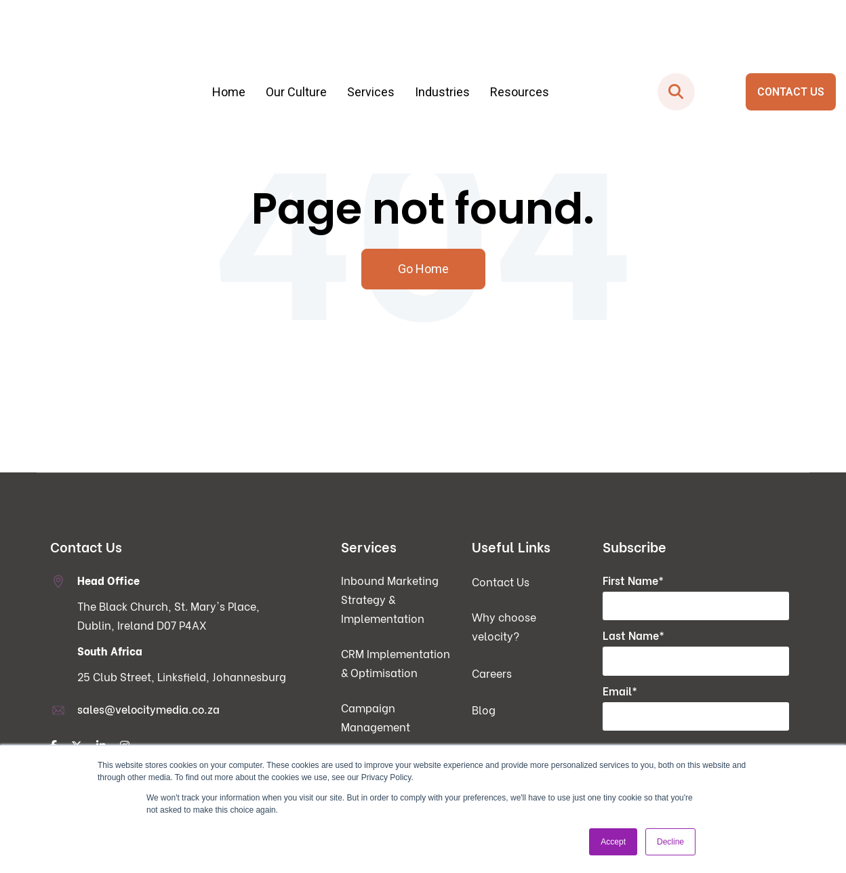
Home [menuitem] (228, 46)
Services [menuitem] (371, 46)
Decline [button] (670, 842)
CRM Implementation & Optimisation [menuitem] (395, 664)
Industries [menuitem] (442, 46)
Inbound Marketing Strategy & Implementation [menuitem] (390, 600)
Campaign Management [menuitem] (375, 718)
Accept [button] (613, 842)
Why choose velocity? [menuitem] (504, 627)
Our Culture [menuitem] (296, 46)
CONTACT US (790, 45)
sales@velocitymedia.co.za (148, 710)
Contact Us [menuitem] (500, 582)
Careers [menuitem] (492, 673)
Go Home (423, 269)
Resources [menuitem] (519, 46)
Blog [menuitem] (484, 710)
